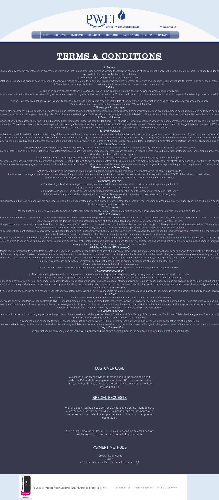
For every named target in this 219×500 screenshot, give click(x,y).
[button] (169, 27)
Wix (104, 488)
